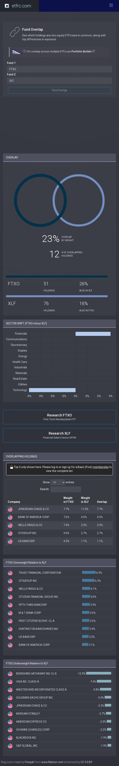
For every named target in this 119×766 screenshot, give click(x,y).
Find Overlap (59, 90)
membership (101, 467)
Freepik (29, 762)
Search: (60, 489)
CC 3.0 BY (87, 762)
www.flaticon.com (52, 762)
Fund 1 (11, 62)
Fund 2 (11, 74)
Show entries (58, 482)
